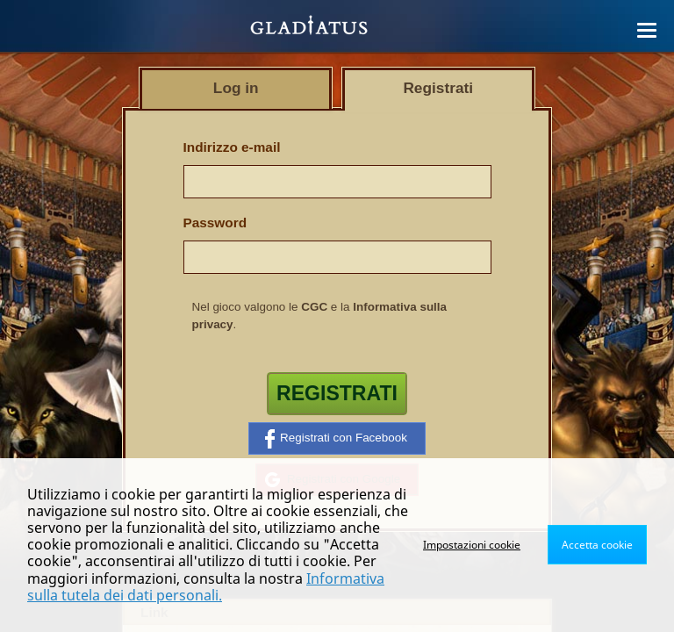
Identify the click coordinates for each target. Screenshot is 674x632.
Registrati (337, 393)
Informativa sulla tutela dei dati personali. (205, 587)
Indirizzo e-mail (232, 147)
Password (215, 222)
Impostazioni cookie (471, 544)
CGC (314, 306)
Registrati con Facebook (336, 439)
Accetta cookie (597, 544)
